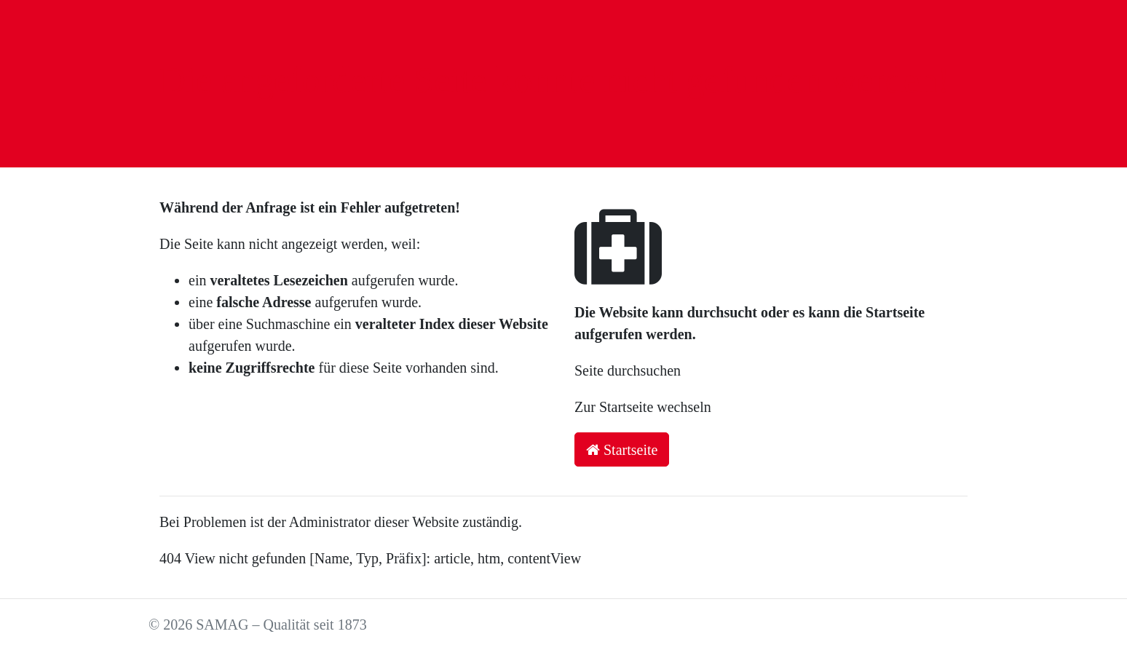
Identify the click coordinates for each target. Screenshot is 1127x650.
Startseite (621, 450)
